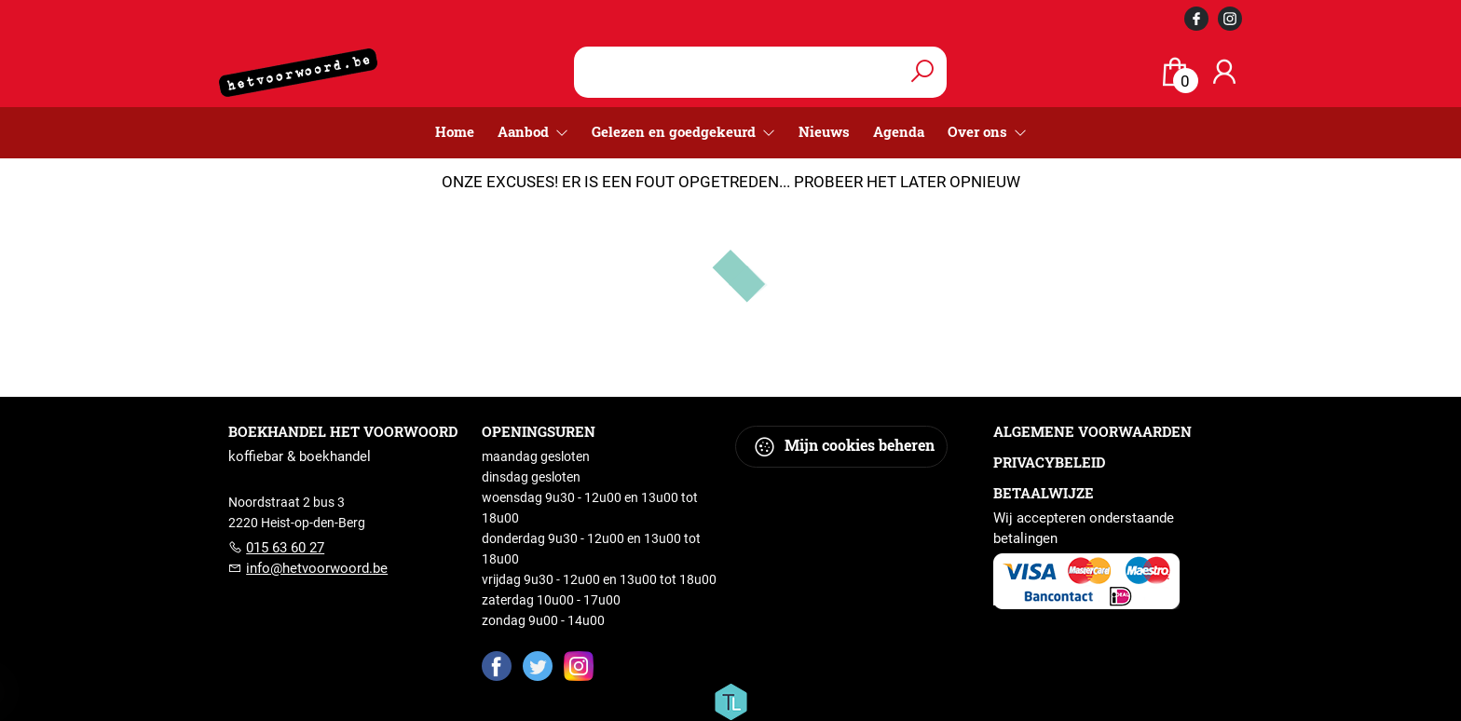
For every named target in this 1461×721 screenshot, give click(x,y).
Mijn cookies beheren (844, 446)
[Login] (1224, 72)
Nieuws (824, 131)
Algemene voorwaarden (1092, 431)
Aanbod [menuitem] (525, 131)
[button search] (922, 72)
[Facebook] (497, 665)
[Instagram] (579, 665)
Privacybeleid (1049, 462)
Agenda (898, 131)
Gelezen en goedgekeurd (675, 131)
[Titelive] (730, 700)
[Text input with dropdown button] (739, 72)
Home (454, 131)
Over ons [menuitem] (979, 131)
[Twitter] (538, 665)
